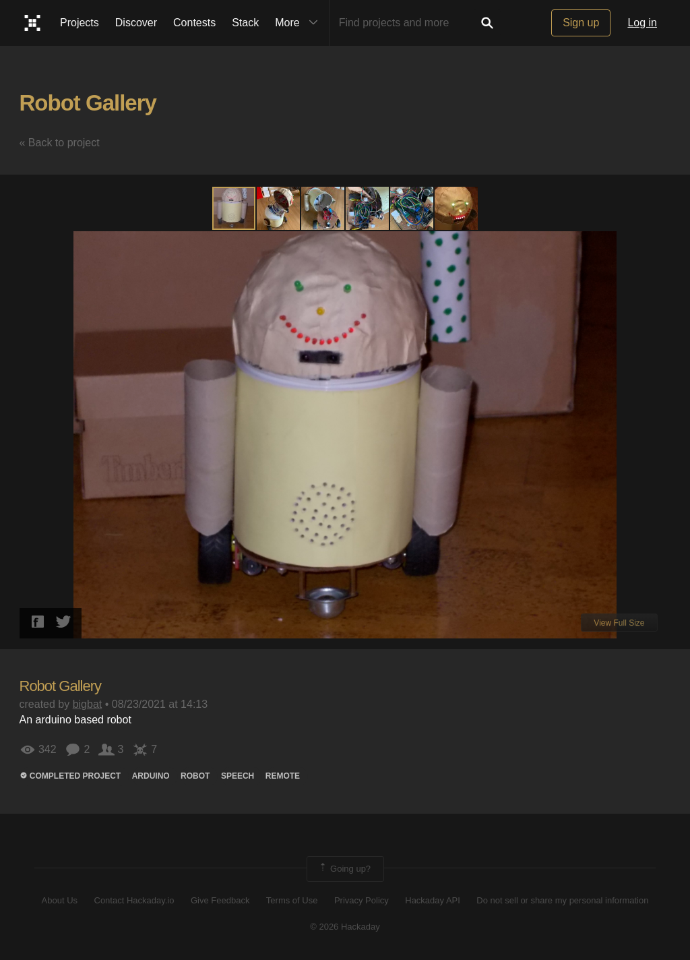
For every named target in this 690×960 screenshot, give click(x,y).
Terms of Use (292, 900)
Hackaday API (432, 900)
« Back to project (60, 142)
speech (237, 776)
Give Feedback (220, 900)
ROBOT (195, 776)
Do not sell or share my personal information (562, 900)
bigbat (87, 704)
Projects (79, 22)
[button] (279, 208)
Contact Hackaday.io (134, 900)
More (299, 23)
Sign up (581, 22)
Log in (642, 22)
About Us (59, 900)
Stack (245, 22)
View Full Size (619, 623)
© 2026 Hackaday (345, 927)
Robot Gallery (88, 102)
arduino (151, 776)
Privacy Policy (361, 900)
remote (282, 776)
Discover (136, 22)
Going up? (344, 869)
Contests (194, 22)
